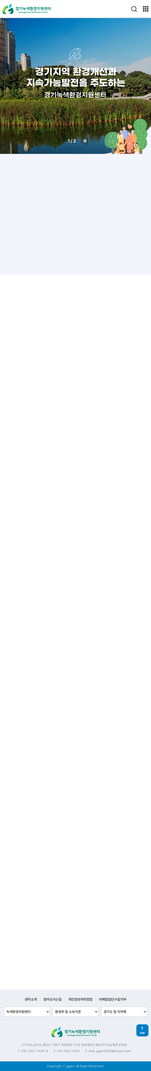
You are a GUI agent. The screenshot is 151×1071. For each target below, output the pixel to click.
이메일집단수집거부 (112, 999)
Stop (85, 141)
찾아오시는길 (52, 999)
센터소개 (31, 999)
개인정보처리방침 (80, 999)
